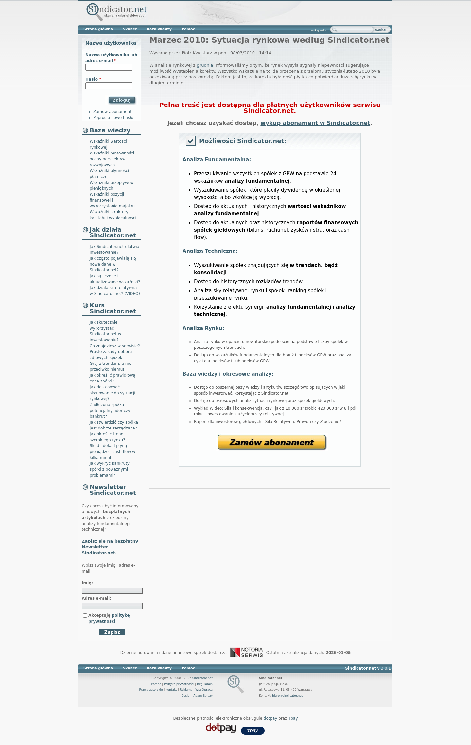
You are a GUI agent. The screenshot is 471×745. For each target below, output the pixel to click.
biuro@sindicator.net (287, 695)
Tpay (293, 718)
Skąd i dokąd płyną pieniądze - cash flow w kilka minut (112, 452)
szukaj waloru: (319, 30)
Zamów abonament (272, 442)
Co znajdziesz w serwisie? (115, 346)
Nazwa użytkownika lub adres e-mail (111, 58)
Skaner (130, 29)
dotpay (270, 718)
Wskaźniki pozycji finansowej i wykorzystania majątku (112, 200)
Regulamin (205, 684)
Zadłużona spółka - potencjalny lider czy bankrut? (110, 410)
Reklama (186, 689)
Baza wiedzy (159, 29)
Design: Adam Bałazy (197, 695)
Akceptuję (109, 618)
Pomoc (188, 29)
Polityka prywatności (179, 684)
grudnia (205, 65)
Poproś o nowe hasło (113, 117)
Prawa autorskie (151, 689)
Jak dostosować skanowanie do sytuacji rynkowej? (112, 393)
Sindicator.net (202, 678)
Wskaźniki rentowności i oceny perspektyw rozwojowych (113, 159)
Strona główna (98, 29)
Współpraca (204, 689)
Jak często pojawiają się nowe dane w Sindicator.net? (113, 264)
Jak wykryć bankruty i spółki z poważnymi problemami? (111, 469)
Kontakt (171, 689)
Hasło (93, 79)
